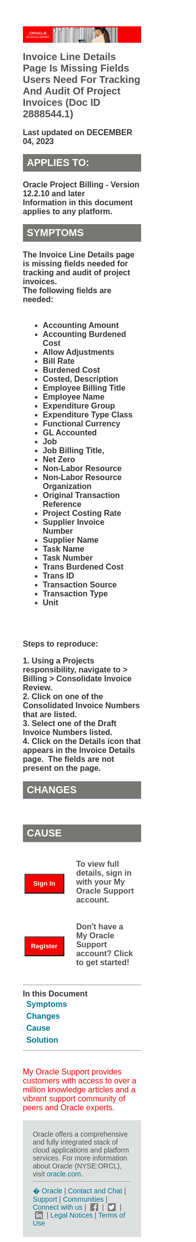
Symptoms (46, 1004)
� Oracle (47, 1191)
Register (44, 946)
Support (45, 1199)
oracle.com (64, 1174)
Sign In (44, 883)
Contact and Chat (95, 1191)
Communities (83, 1199)
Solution (42, 1040)
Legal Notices (71, 1215)
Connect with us (59, 1207)
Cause (38, 1028)
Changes (43, 1016)
